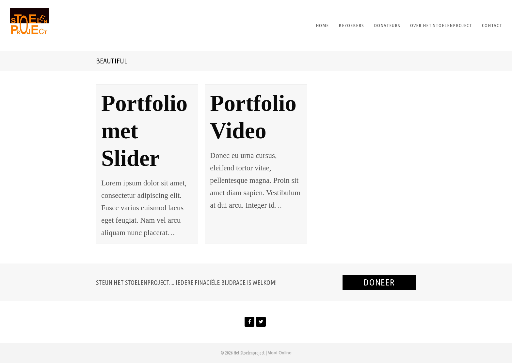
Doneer (379, 282)
